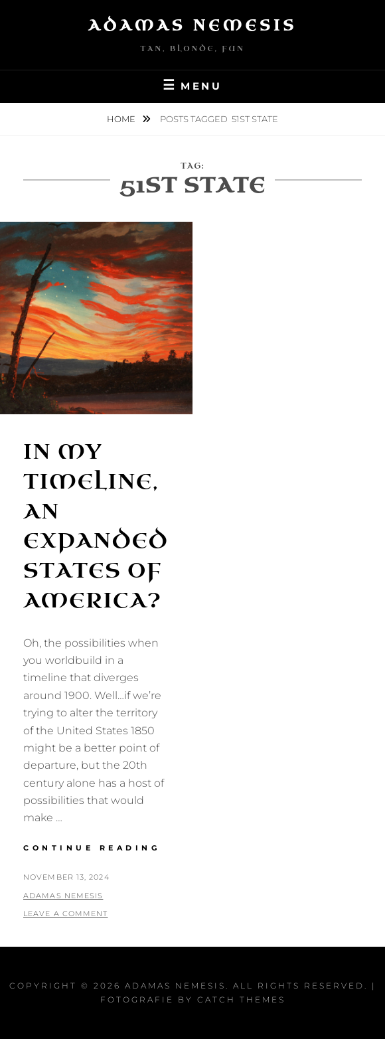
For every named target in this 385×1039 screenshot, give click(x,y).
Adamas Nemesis (192, 25)
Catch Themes (241, 999)
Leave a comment (65, 913)
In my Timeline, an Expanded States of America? (96, 526)
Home (122, 119)
